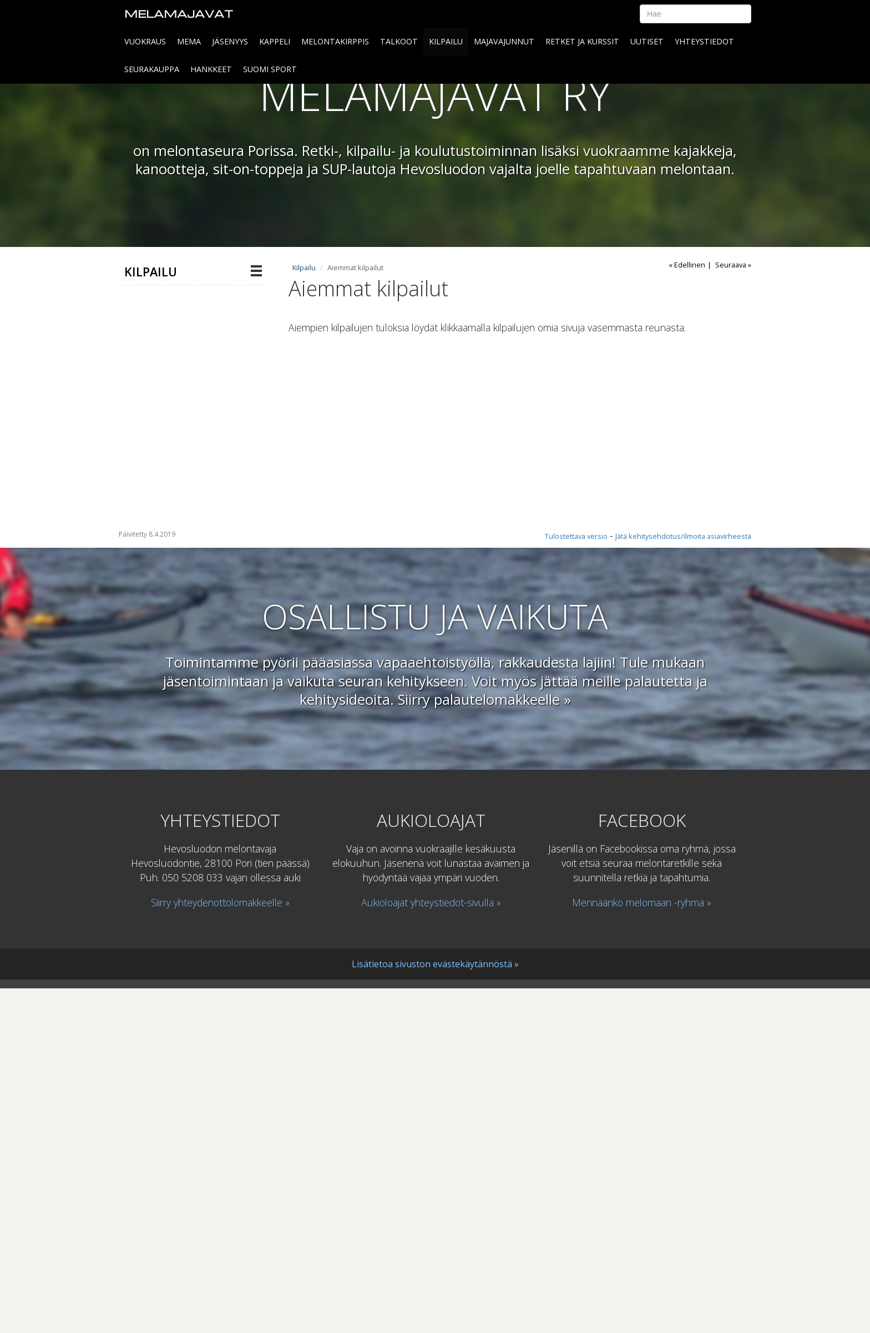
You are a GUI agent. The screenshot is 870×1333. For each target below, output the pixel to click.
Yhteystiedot (704, 41)
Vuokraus (145, 41)
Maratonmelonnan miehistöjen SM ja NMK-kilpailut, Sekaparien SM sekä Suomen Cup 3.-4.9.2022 (183, 654)
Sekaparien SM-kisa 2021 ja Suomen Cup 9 (183, 781)
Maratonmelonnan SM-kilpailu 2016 (180, 452)
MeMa (189, 41)
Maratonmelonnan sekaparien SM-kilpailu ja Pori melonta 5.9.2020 (180, 727)
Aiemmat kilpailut (167, 366)
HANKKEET (211, 69)
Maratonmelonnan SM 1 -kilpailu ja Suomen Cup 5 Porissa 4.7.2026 (177, 310)
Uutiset (647, 41)
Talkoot (399, 41)
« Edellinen (687, 265)
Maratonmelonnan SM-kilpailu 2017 (180, 417)
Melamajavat (178, 13)
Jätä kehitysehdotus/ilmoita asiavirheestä (683, 880)
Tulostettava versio (576, 880)
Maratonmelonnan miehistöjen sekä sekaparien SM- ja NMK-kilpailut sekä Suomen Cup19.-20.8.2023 (180, 569)
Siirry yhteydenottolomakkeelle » (220, 1246)
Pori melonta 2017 (179, 388)
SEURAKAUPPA (151, 69)
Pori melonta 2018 (179, 480)
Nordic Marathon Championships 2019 (184, 822)
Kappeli (274, 41)
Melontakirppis (335, 41)
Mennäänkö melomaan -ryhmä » (641, 1246)
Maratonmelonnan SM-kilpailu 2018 (180, 508)
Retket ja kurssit (582, 41)
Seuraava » (733, 265)
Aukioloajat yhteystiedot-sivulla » (431, 1246)
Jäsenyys (230, 41)
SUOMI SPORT (270, 69)
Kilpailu (446, 41)
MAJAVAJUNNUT (504, 41)
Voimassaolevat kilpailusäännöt (162, 857)
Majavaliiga (153, 344)
